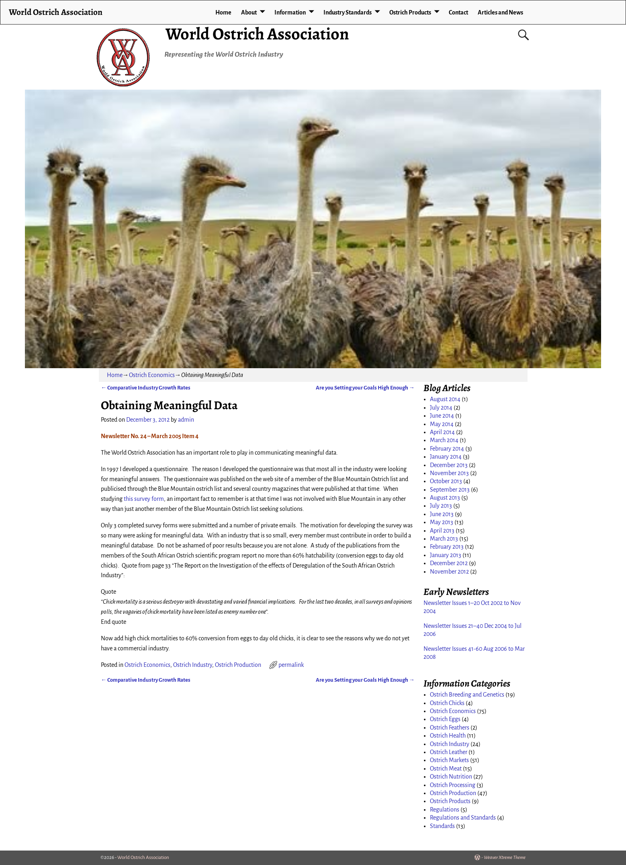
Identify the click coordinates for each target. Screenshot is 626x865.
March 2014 (444, 440)
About (249, 12)
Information (290, 12)
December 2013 (449, 465)
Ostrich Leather (448, 752)
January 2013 (445, 555)
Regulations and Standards (463, 817)
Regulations (444, 809)
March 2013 (444, 538)
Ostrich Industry (192, 665)
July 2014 (441, 407)
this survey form (144, 499)
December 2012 (449, 563)
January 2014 (446, 456)
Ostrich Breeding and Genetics (467, 694)
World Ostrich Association (257, 33)
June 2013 (442, 514)
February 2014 (447, 448)
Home (223, 12)
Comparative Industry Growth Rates (145, 388)
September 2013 (450, 489)
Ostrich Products (410, 12)
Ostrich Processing (452, 785)
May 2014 (442, 424)
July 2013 (441, 505)
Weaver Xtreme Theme (505, 857)
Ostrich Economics (152, 375)
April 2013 (442, 530)
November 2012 (449, 571)
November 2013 (449, 473)
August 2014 (445, 399)
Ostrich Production (238, 665)
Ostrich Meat (446, 768)
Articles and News (500, 12)
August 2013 (445, 497)
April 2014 (442, 432)
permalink (291, 665)
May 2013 (441, 522)
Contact (458, 12)
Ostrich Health (448, 735)
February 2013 (447, 546)
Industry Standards (347, 12)
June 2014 (442, 415)
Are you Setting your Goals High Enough (365, 388)
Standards (442, 826)
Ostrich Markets (449, 760)
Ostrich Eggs (445, 719)
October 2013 (446, 481)
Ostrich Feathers (449, 727)
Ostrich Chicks (447, 703)
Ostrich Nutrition (451, 776)
